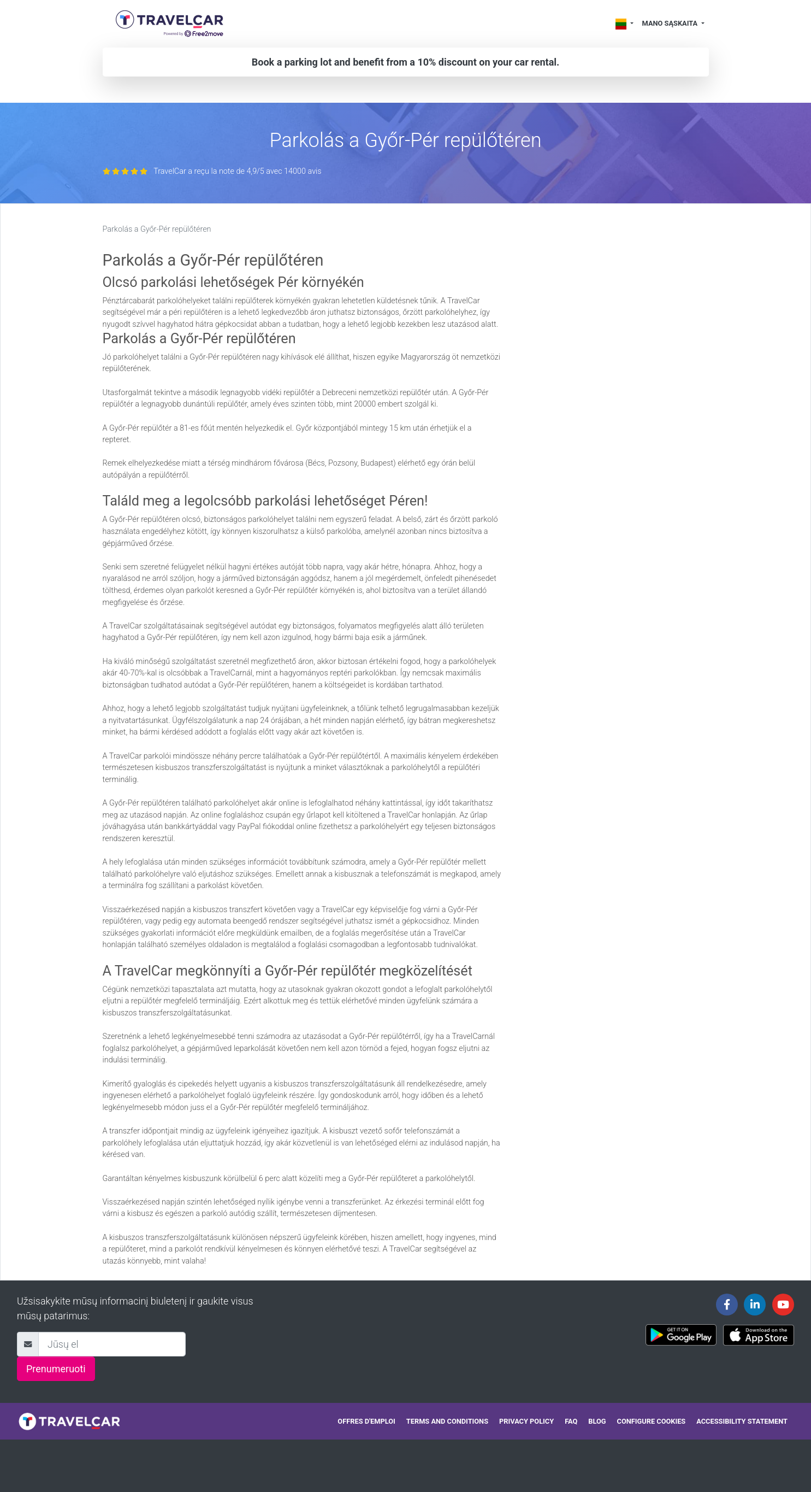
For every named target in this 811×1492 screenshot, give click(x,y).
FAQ (571, 1421)
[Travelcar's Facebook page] (727, 1304)
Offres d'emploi (366, 1421)
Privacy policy (526, 1421)
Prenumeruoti (56, 1368)
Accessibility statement (742, 1421)
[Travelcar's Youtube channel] (783, 1304)
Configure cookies (651, 1421)
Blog (597, 1421)
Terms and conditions (447, 1421)
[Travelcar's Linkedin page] (755, 1304)
